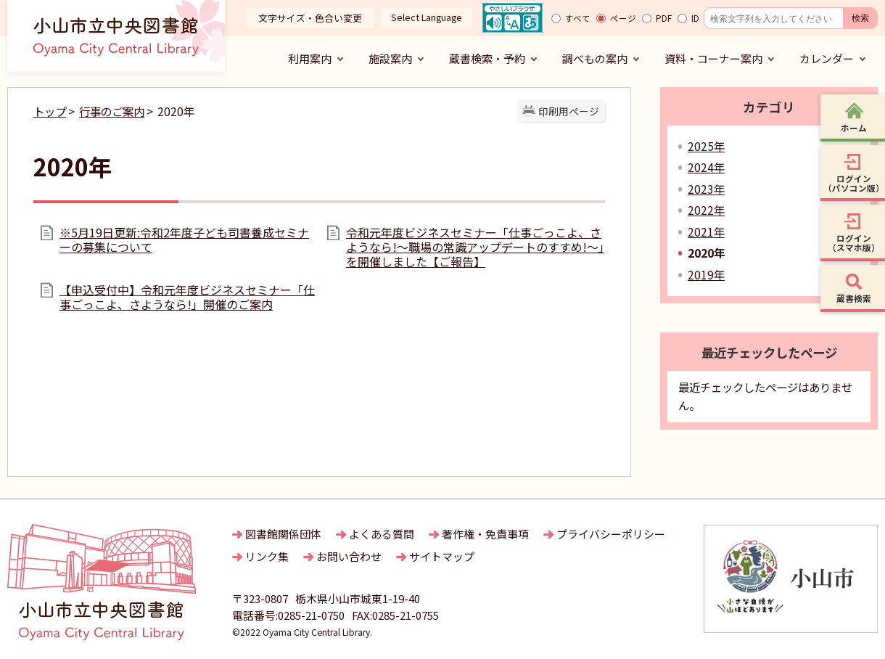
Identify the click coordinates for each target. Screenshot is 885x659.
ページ (623, 18)
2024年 (706, 167)
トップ (49, 111)
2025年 (706, 146)
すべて (577, 18)
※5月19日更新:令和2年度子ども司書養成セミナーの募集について (184, 239)
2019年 (706, 274)
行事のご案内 (111, 111)
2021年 (706, 232)
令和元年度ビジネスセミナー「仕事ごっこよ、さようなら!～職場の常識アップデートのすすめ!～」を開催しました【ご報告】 (475, 247)
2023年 (706, 189)
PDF (664, 18)
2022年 (706, 210)
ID (695, 18)
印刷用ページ (568, 111)
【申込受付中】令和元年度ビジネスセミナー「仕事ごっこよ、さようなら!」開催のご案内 (187, 296)
